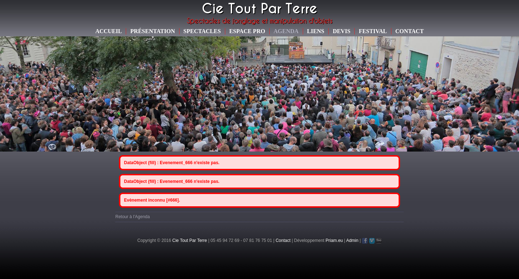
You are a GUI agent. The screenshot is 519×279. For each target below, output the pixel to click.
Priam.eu (334, 240)
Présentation (152, 31)
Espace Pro (247, 31)
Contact (409, 31)
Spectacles (202, 31)
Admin (352, 240)
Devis (341, 31)
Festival (373, 31)
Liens (315, 31)
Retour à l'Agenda (132, 216)
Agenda (286, 31)
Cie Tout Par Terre (189, 240)
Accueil (108, 31)
